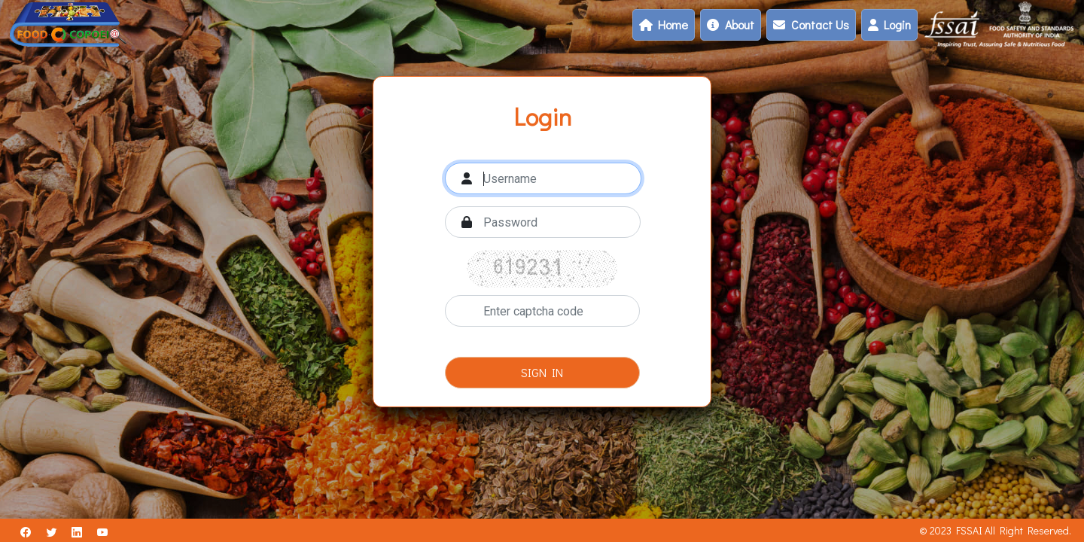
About (730, 24)
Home (663, 24)
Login (889, 24)
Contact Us (811, 24)
